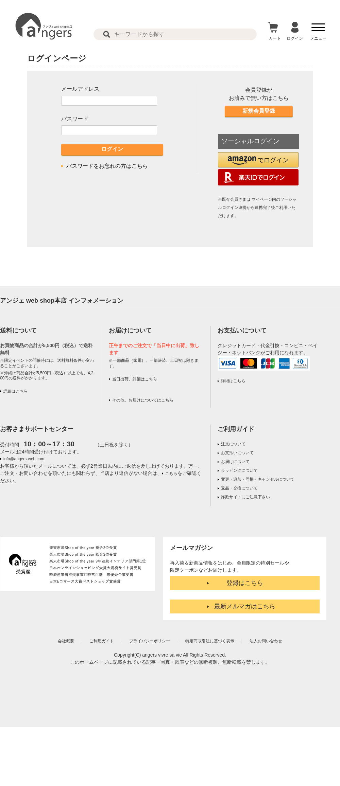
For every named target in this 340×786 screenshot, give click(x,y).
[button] (258, 159)
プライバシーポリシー (149, 641)
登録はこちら (244, 582)
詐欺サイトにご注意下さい (245, 497)
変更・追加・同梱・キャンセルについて (257, 479)
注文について (233, 444)
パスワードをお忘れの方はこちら (107, 166)
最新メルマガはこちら (244, 606)
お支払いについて (237, 452)
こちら (171, 473)
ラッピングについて (239, 470)
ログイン (112, 149)
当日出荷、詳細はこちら (134, 379)
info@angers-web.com (23, 459)
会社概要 (66, 641)
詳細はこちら (15, 391)
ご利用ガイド (236, 429)
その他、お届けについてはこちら (142, 400)
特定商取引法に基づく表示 (209, 641)
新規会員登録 (258, 111)
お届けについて (235, 461)
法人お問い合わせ (266, 641)
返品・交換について (239, 488)
